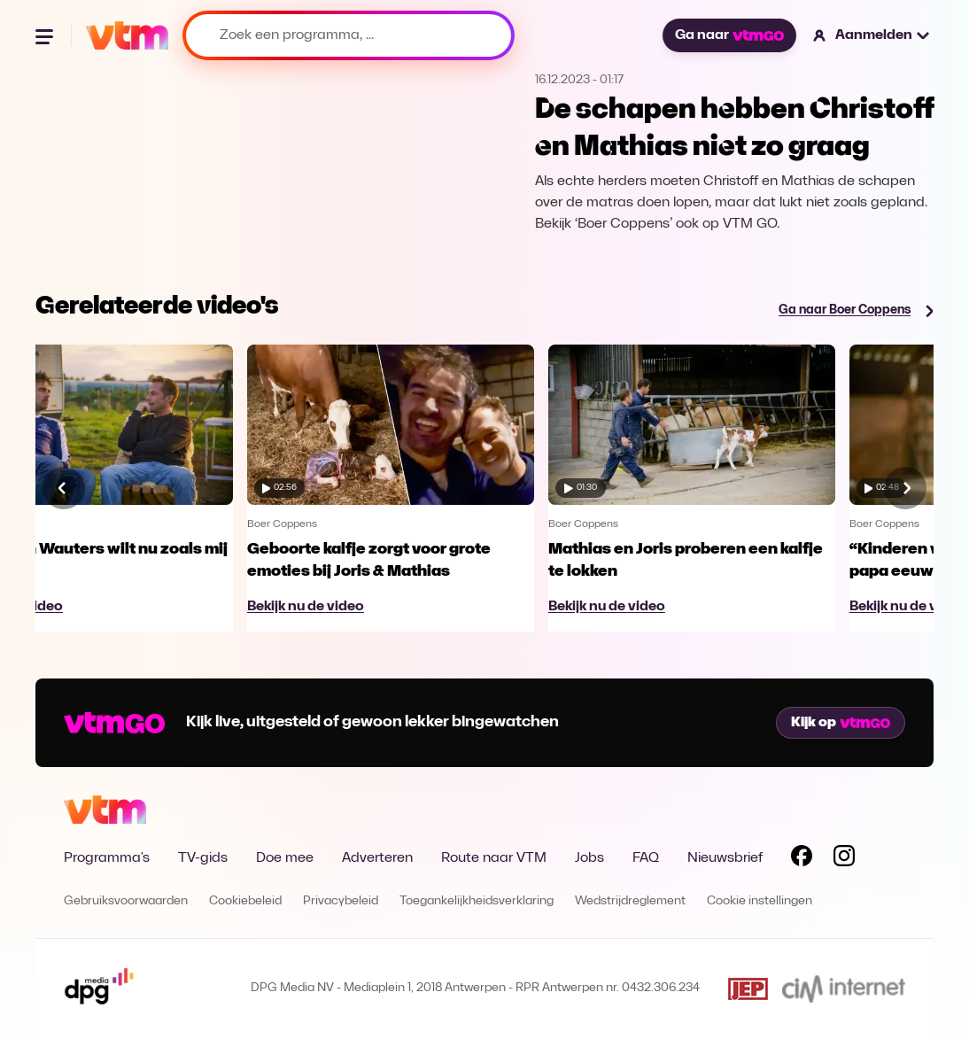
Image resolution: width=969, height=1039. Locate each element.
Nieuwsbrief (725, 858)
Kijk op (840, 723)
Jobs (589, 858)
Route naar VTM (494, 858)
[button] (872, 35)
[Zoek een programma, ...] (348, 35)
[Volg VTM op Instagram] (844, 859)
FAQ (645, 858)
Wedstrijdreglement (630, 901)
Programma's (107, 858)
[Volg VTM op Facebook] (801, 859)
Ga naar (729, 35)
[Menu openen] (46, 35)
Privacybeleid (340, 901)
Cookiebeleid (245, 901)
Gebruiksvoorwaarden (126, 901)
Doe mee (285, 858)
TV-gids (203, 858)
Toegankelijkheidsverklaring (476, 901)
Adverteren (377, 858)
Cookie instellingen (759, 901)
